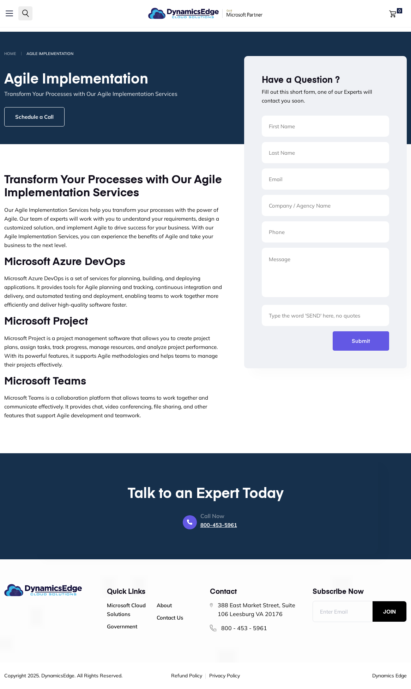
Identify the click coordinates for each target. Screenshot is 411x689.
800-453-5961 (218, 525)
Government (122, 626)
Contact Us (170, 617)
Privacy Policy (224, 676)
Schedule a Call (34, 116)
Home (10, 53)
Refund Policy (186, 676)
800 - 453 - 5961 (244, 628)
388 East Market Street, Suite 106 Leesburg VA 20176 (256, 609)
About (164, 605)
